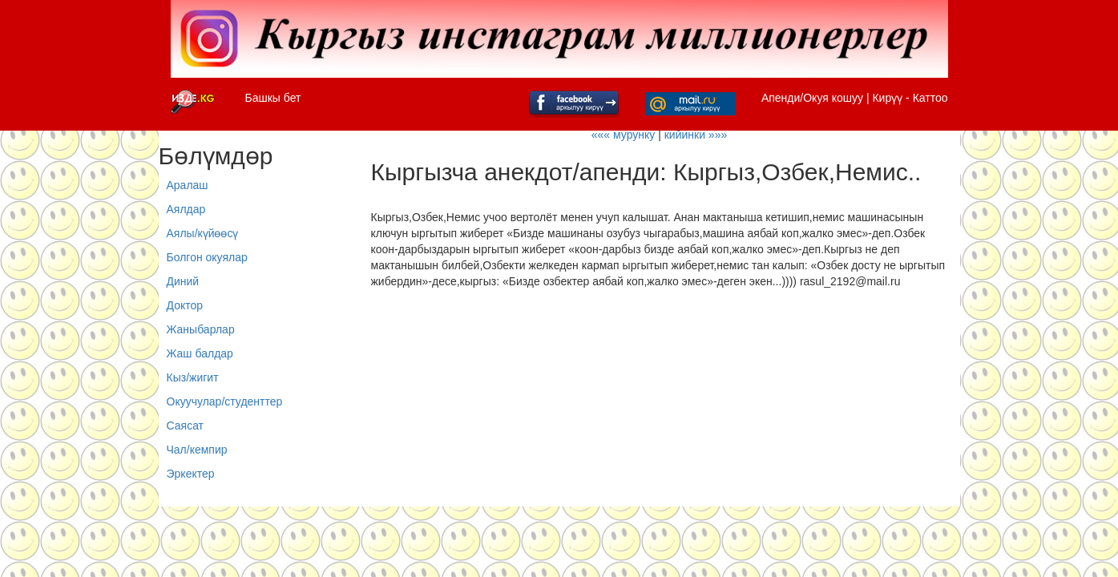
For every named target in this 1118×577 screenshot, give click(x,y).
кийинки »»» (696, 134)
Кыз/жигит (193, 377)
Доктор (185, 305)
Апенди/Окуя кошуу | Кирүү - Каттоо (854, 97)
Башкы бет (273, 97)
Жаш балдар (200, 353)
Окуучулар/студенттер (225, 401)
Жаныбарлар (201, 329)
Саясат (185, 425)
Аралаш (187, 185)
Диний (183, 281)
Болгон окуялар (207, 257)
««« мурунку (623, 134)
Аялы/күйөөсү (203, 233)
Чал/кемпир (197, 449)
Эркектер (191, 473)
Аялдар (186, 209)
